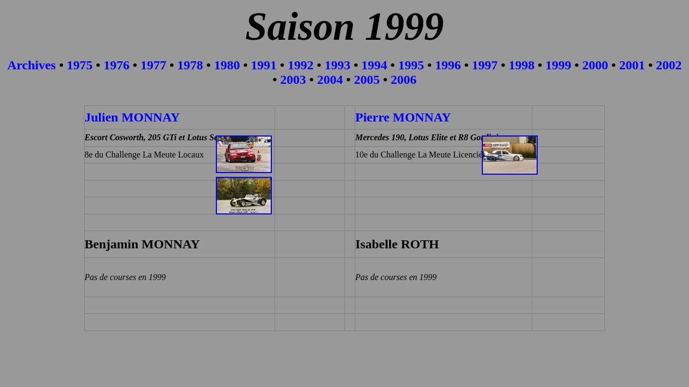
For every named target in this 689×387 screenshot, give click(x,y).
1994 (374, 65)
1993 (337, 65)
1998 (522, 65)
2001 (632, 65)
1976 (116, 65)
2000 (595, 65)
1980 (227, 65)
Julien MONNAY (132, 117)
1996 (448, 65)
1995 (411, 65)
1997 (485, 65)
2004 (330, 80)
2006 (404, 80)
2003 (293, 80)
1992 (301, 65)
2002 (669, 65)
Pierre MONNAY (403, 117)
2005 (368, 80)
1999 (558, 65)
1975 (80, 65)
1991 (264, 65)
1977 (153, 65)
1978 (190, 65)
